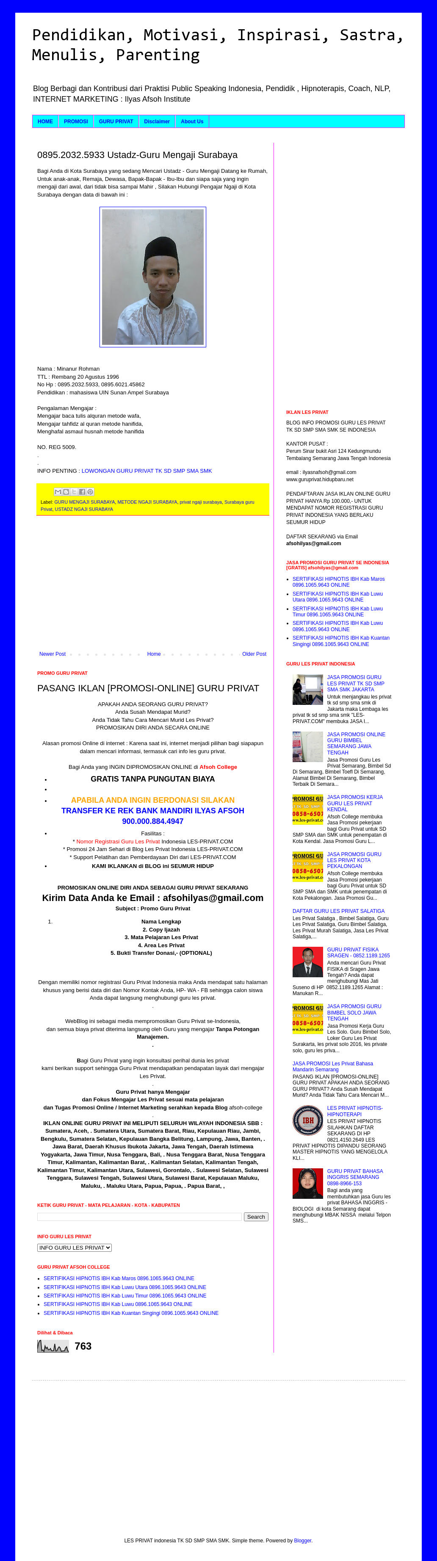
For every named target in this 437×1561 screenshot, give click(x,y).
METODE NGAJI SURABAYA (147, 502)
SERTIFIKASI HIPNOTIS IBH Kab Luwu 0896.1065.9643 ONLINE (118, 1304)
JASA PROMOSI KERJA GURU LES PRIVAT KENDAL (355, 803)
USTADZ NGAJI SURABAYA (84, 509)
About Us (192, 122)
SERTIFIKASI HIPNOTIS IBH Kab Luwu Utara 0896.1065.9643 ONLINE (125, 1287)
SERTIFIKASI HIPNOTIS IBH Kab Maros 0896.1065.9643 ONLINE (119, 1278)
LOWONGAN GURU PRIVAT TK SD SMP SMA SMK (146, 471)
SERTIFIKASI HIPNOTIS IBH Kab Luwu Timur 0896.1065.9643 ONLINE (125, 1296)
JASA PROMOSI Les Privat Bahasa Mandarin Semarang (333, 1067)
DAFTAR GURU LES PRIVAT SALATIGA (339, 911)
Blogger (303, 1541)
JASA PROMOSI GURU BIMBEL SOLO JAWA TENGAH (354, 1013)
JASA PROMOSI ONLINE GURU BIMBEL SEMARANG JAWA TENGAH (356, 744)
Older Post (254, 654)
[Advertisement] (152, 587)
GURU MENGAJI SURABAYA (84, 502)
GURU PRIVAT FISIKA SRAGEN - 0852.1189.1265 (358, 953)
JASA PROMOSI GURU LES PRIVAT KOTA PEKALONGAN (354, 860)
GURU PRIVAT (116, 122)
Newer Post (52, 654)
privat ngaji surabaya (201, 502)
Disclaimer (157, 122)
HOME (45, 122)
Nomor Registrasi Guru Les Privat (118, 841)
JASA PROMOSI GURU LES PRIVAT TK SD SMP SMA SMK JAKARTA (355, 683)
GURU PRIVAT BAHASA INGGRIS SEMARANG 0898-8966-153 (355, 1177)
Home (154, 654)
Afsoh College (218, 767)
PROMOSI (76, 122)
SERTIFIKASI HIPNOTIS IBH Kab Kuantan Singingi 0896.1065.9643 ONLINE (131, 1313)
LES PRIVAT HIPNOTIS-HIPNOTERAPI (355, 1111)
